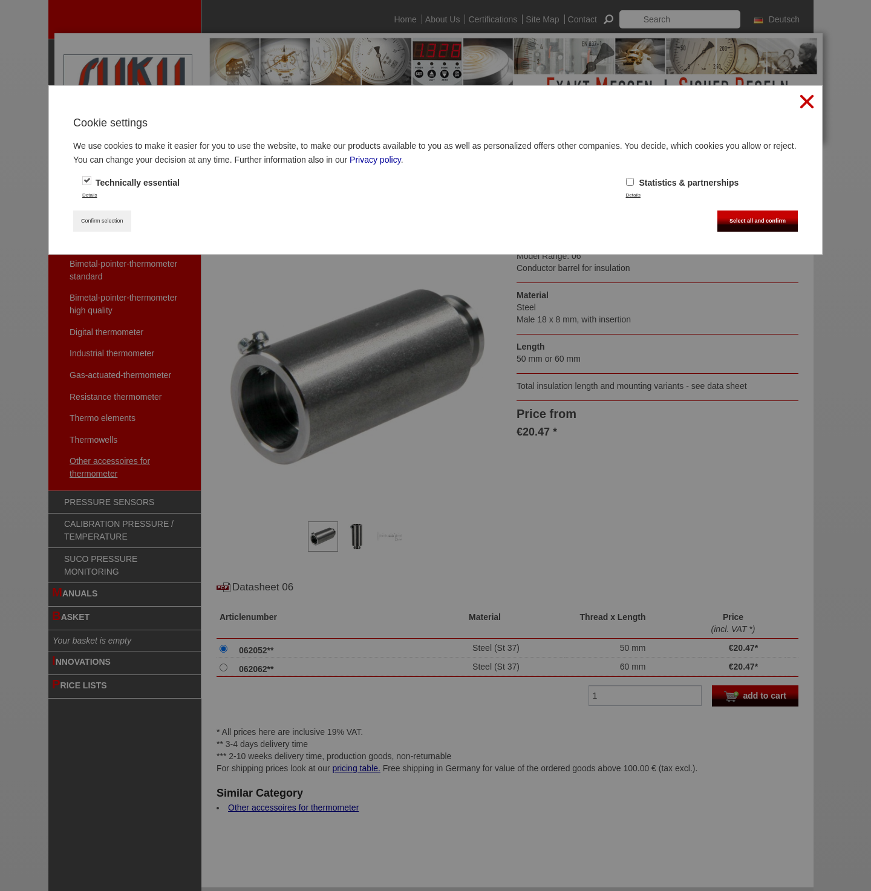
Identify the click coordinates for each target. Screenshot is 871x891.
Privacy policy (375, 160)
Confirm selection (102, 221)
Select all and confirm (757, 221)
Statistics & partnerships (682, 183)
